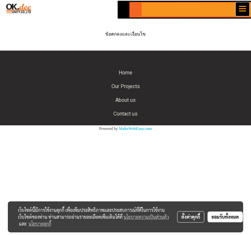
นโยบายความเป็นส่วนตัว (146, 217)
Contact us (125, 114)
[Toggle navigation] (242, 9)
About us (125, 100)
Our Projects (125, 86)
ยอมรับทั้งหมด (225, 217)
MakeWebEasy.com (135, 128)
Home (125, 73)
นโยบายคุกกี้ (39, 224)
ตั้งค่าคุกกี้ (190, 217)
